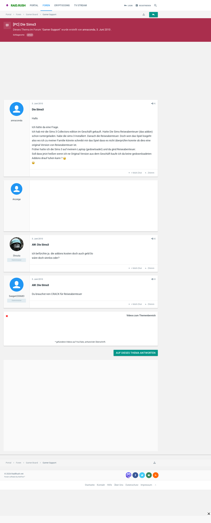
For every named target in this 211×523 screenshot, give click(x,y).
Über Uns (118, 485)
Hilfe (109, 485)
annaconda (88, 29)
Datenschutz (132, 485)
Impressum (146, 485)
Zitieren (150, 173)
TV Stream (80, 5)
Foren (46, 5)
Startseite (90, 485)
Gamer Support (51, 29)
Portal (34, 5)
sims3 (30, 35)
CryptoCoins (62, 5)
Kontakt (101, 485)
